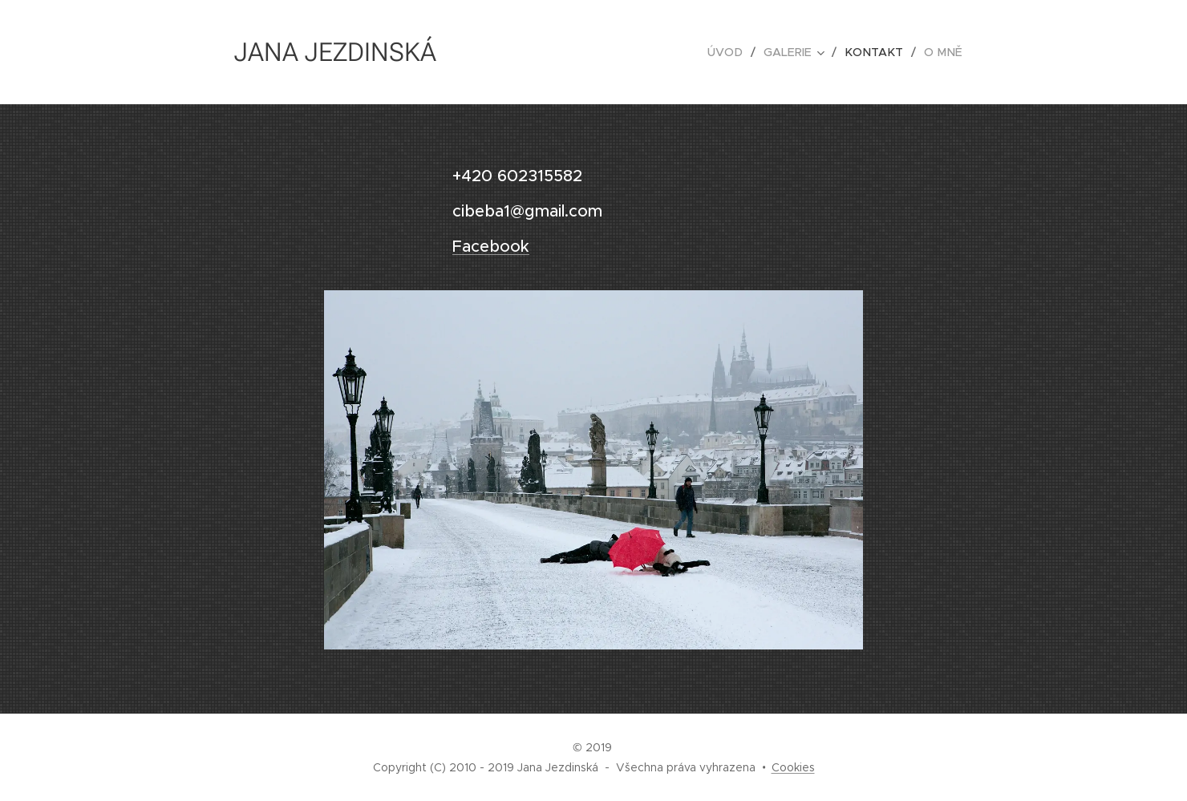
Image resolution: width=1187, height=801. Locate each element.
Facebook (490, 247)
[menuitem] (737, 52)
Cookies (793, 767)
